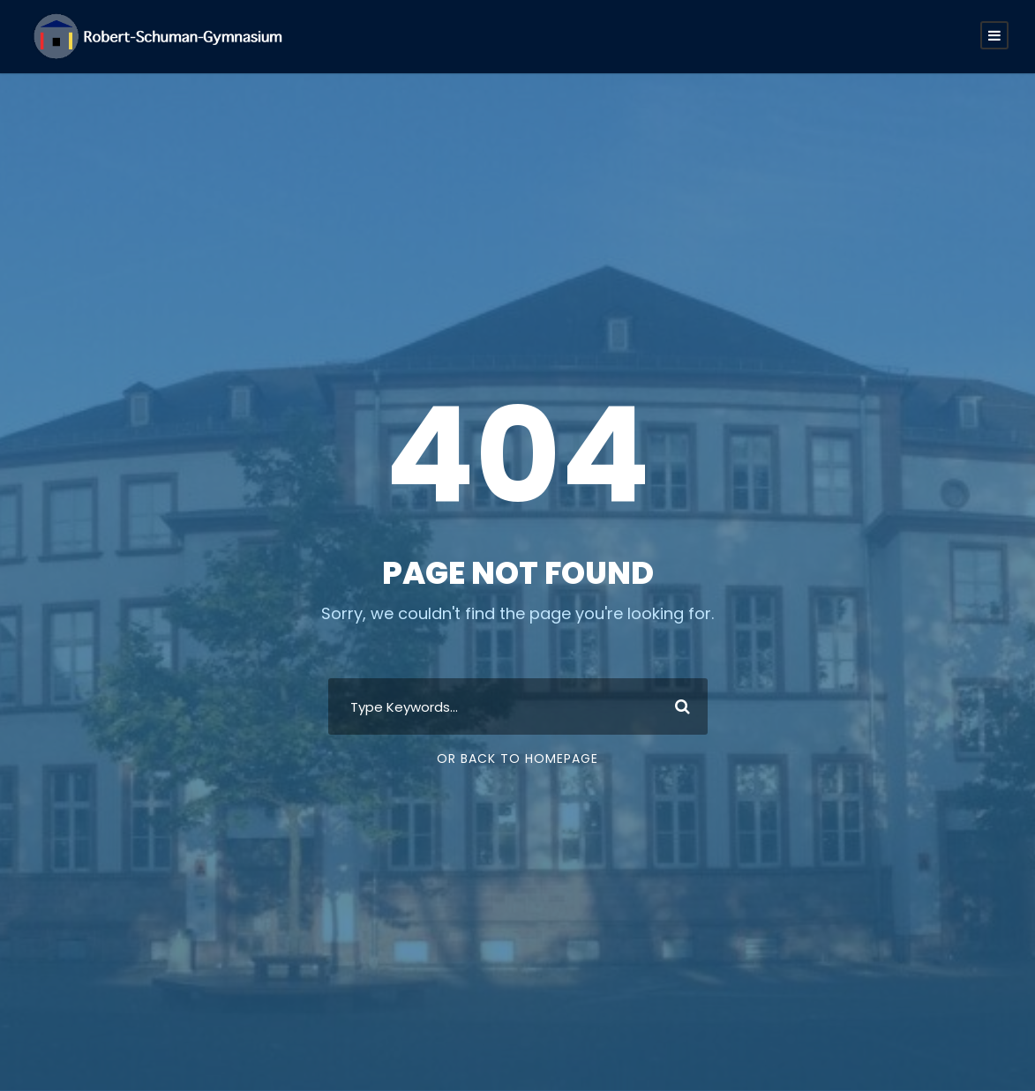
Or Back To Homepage (517, 758)
